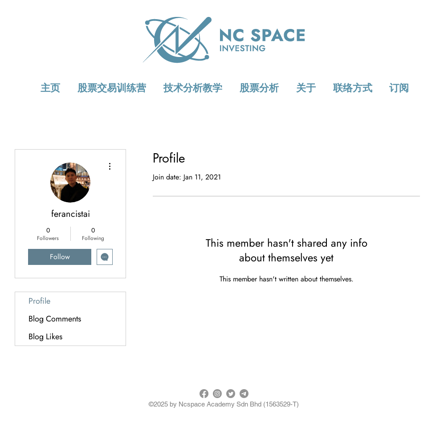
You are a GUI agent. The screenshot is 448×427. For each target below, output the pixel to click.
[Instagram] (217, 393)
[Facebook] (204, 393)
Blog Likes (45, 336)
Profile (39, 301)
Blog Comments (55, 319)
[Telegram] (244, 393)
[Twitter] (230, 393)
